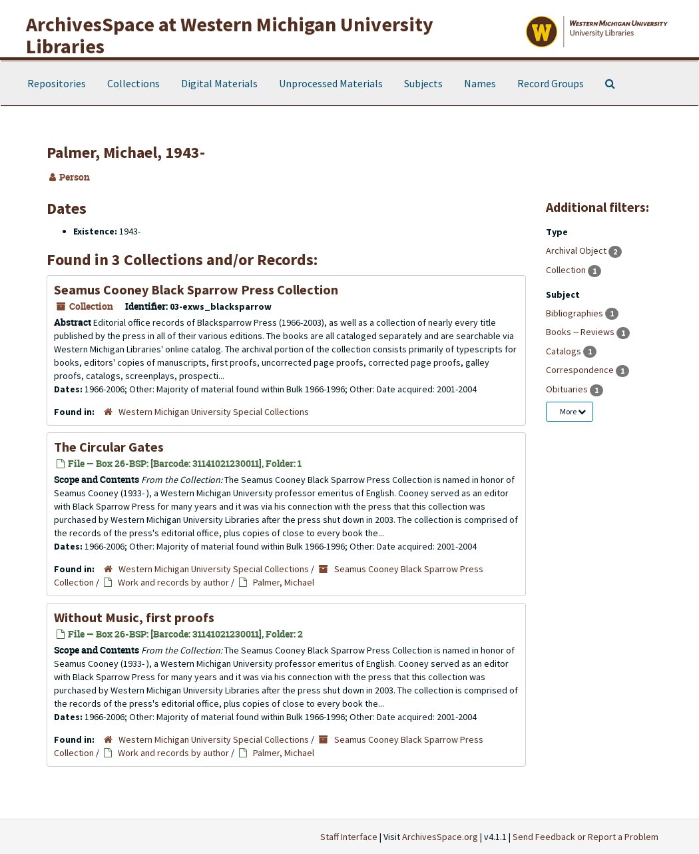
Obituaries (568, 389)
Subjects (423, 83)
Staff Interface (348, 837)
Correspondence (581, 370)
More (573, 411)
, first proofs (134, 617)
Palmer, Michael (283, 582)
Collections (133, 83)
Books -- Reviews (581, 332)
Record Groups (550, 83)
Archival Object (577, 250)
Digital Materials (219, 83)
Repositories (56, 83)
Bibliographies (575, 313)
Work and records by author (173, 582)
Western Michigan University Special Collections (213, 412)
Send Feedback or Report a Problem (585, 837)
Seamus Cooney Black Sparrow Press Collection (196, 289)
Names (480, 83)
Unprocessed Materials (331, 83)
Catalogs (564, 351)
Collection (567, 270)
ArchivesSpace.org (440, 837)
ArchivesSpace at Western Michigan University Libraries (229, 35)
